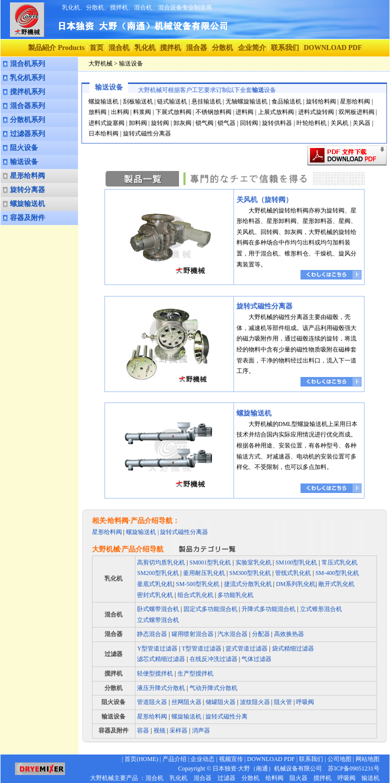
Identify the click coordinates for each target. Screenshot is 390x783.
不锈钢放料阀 (214, 112)
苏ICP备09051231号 (351, 768)
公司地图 (340, 759)
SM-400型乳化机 (337, 573)
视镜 (159, 730)
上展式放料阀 (276, 112)
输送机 (371, 778)
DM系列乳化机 (295, 584)
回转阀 (249, 123)
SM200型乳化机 (157, 573)
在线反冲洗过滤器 (214, 659)
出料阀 (120, 112)
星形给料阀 (27, 176)
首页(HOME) (141, 759)
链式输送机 (172, 101)
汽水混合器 (233, 634)
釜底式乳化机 (155, 584)
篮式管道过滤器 (247, 648)
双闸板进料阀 (356, 112)
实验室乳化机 (254, 562)
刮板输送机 (138, 101)
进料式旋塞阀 (106, 123)
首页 (97, 48)
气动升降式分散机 (214, 688)
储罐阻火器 (221, 702)
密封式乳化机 (155, 595)
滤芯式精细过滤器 (161, 659)
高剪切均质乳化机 (161, 562)
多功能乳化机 (236, 595)
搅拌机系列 (27, 92)
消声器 (200, 730)
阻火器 (299, 778)
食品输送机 (287, 101)
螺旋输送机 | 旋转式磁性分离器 (167, 532)
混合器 (196, 48)
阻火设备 (24, 148)
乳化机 (145, 48)
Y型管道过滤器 (157, 648)
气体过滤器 (257, 659)
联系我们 (285, 48)
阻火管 (283, 702)
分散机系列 (27, 120)
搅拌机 (170, 48)
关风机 (339, 123)
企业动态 (202, 759)
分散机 (222, 48)
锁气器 (227, 123)
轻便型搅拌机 (155, 673)
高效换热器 (289, 634)
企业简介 (252, 48)
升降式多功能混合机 (269, 609)
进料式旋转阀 (316, 112)
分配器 (261, 634)
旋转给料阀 (321, 101)
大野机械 (100, 63)
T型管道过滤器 (201, 648)
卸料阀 (138, 123)
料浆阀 (142, 112)
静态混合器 (152, 634)
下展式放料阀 (174, 112)
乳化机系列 (27, 78)
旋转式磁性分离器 (147, 133)
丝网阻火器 (187, 702)
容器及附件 (27, 218)
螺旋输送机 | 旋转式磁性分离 (210, 716)
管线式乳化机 (293, 573)
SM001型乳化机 (210, 562)
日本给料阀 (103, 133)
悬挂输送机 (207, 101)
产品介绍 (174, 759)
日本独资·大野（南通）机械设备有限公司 (267, 768)
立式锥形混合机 (321, 609)
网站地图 (368, 759)
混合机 (119, 48)
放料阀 (97, 112)
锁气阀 (205, 123)
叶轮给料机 (311, 123)
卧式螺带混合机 (158, 609)
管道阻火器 (152, 702)
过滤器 (113, 654)
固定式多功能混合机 (211, 609)
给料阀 (275, 778)
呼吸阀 (305, 702)
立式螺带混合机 (158, 620)
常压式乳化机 (340, 562)
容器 (143, 730)
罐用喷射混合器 (193, 634)
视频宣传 (231, 759)
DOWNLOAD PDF (271, 759)
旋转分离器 (27, 190)
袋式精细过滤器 (293, 648)
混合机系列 (27, 64)
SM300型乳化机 (250, 573)
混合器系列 (27, 106)
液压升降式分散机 (161, 688)
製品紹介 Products (56, 48)
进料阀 (245, 112)
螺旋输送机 (27, 204)
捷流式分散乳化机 (248, 584)
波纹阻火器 (255, 702)
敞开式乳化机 (336, 584)
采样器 (178, 730)
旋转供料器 (277, 123)
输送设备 (24, 162)
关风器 (361, 123)
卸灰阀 (183, 123)
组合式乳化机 (196, 595)
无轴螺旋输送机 (247, 101)
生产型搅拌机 (196, 673)
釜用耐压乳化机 (204, 573)
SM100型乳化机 (296, 562)
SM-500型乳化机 (198, 584)
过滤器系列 (27, 134)
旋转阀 (160, 123)
